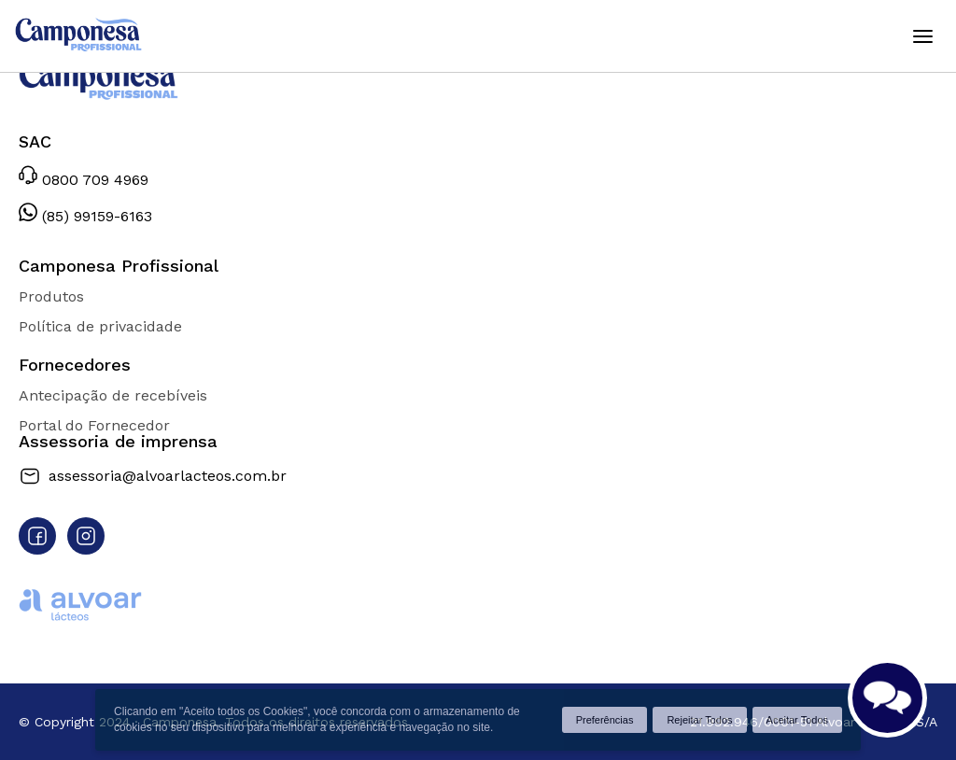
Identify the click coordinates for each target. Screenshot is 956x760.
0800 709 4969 (83, 176)
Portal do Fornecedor (94, 425)
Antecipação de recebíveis (113, 395)
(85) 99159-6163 (85, 213)
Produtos (51, 296)
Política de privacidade (100, 326)
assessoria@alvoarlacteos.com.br (153, 476)
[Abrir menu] (922, 36)
